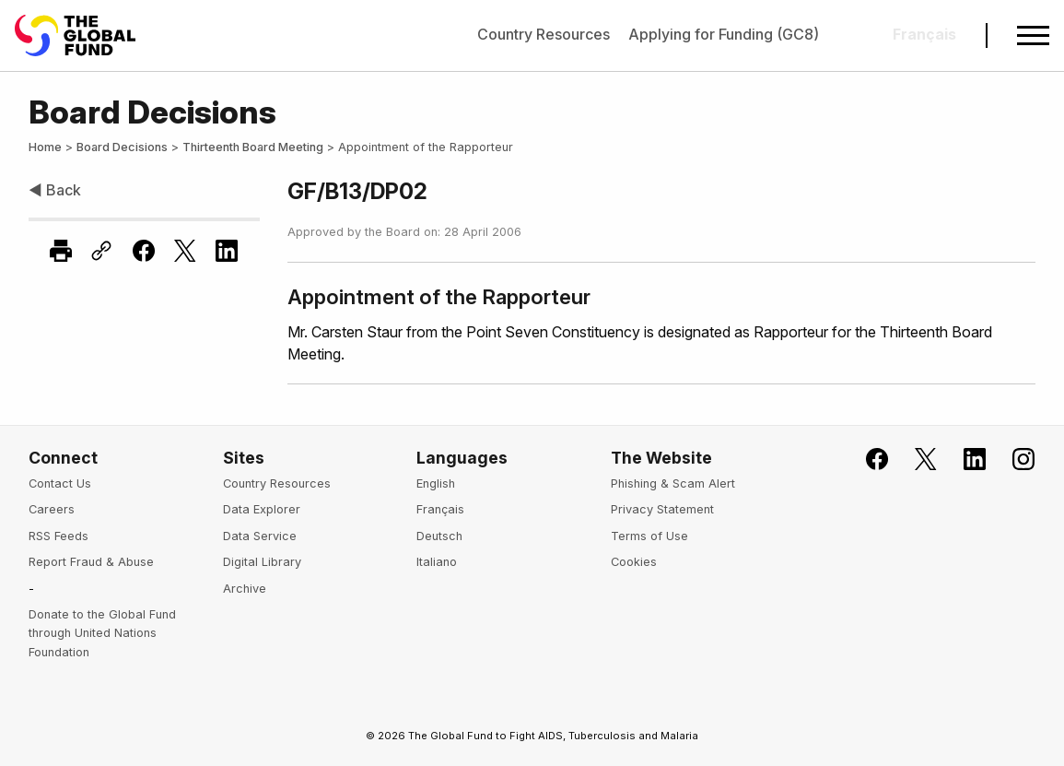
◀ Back (55, 190)
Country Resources (543, 34)
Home (45, 147)
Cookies (634, 562)
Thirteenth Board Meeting (252, 147)
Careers (52, 509)
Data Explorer (261, 509)
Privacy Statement (662, 509)
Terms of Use (649, 536)
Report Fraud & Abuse (91, 562)
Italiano (436, 562)
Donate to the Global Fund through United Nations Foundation (102, 633)
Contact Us (60, 483)
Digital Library (262, 562)
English (435, 483)
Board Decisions (122, 147)
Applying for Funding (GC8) (723, 34)
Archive (244, 588)
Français (440, 509)
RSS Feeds (58, 536)
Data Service (260, 536)
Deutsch (439, 536)
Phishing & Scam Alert (673, 483)
